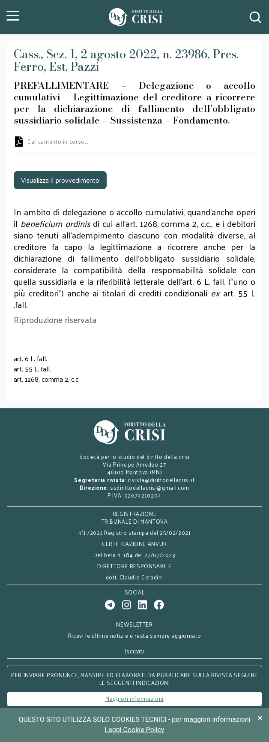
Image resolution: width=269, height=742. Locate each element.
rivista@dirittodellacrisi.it (161, 480)
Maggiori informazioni (134, 698)
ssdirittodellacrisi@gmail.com (149, 487)
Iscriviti (134, 651)
